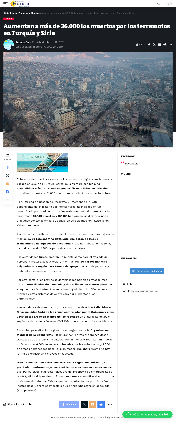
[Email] (159, 44)
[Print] (164, 44)
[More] (170, 44)
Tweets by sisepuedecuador (139, 291)
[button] (147, 414)
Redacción (22, 42)
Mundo (8, 19)
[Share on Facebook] (148, 44)
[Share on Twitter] (154, 44)
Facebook (131, 163)
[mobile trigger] (6, 3)
